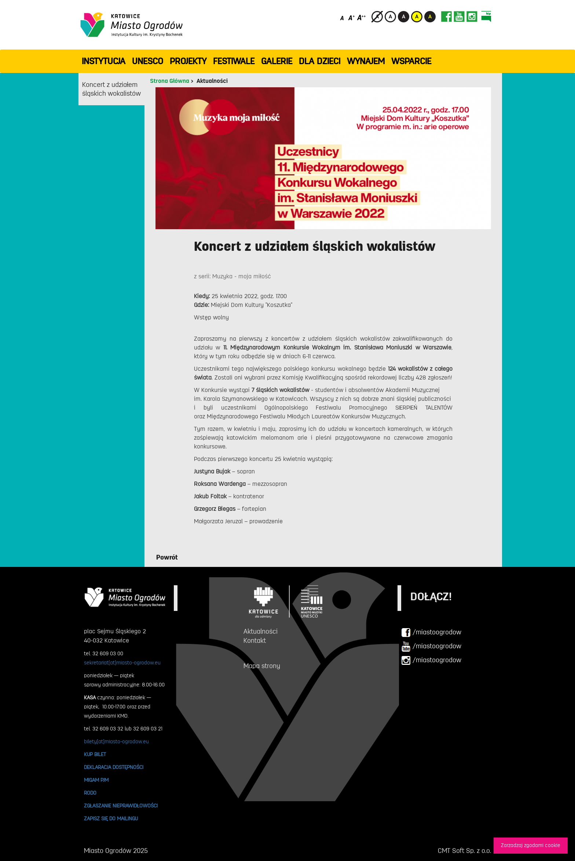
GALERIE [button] (276, 61)
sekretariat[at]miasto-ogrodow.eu (122, 662)
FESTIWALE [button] (233, 61)
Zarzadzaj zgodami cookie (530, 845)
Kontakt (254, 640)
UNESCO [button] (147, 61)
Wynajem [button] (366, 61)
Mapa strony (261, 666)
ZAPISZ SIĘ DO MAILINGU (111, 818)
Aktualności (212, 81)
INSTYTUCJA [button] (103, 61)
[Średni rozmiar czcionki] (351, 17)
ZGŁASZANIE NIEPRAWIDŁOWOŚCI (121, 805)
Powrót (167, 557)
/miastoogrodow (431, 632)
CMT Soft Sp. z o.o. (464, 850)
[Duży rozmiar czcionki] (361, 17)
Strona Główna (169, 81)
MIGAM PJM (96, 780)
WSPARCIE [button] (411, 61)
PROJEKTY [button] (188, 61)
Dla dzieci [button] (319, 61)
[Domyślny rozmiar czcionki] (343, 17)
